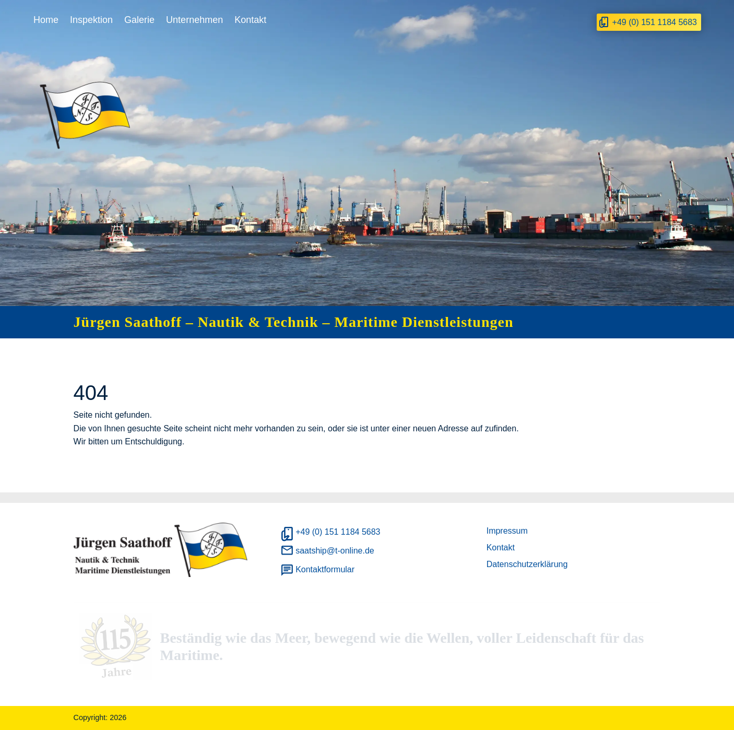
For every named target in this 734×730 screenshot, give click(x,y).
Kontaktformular (324, 569)
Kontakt (250, 20)
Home (45, 20)
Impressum (507, 530)
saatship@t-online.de (334, 550)
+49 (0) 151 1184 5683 (654, 22)
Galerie (139, 20)
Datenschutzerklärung (527, 564)
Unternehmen (194, 20)
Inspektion (91, 20)
